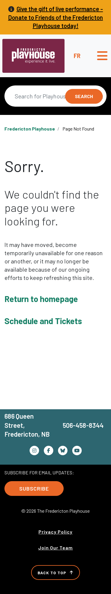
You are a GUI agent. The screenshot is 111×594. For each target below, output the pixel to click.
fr (77, 55)
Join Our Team (55, 547)
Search (84, 96)
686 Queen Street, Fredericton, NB (27, 425)
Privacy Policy (55, 531)
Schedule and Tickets (43, 321)
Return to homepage (41, 299)
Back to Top (55, 572)
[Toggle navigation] (102, 56)
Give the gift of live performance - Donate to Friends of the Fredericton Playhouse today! (55, 17)
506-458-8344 (83, 425)
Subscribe (34, 488)
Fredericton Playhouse (29, 128)
